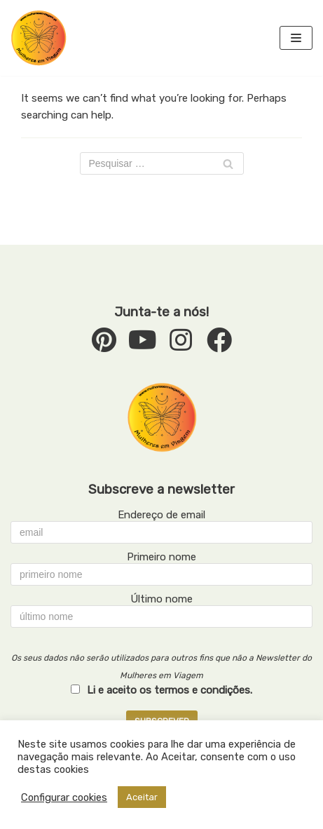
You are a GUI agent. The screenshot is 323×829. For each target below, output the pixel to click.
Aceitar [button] (142, 797)
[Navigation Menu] (296, 38)
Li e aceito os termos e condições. (169, 690)
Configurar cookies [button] (64, 797)
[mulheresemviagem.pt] (39, 38)
